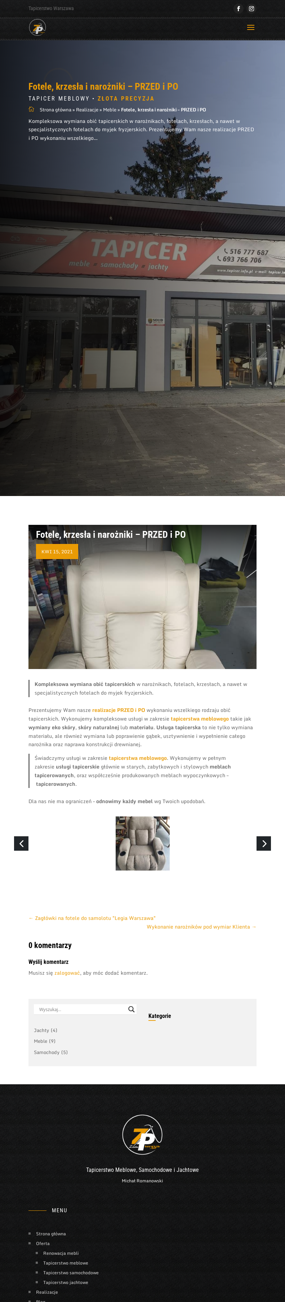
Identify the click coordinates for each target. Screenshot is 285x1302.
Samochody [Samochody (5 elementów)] (51, 1067)
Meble (109, 124)
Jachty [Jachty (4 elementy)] (45, 1045)
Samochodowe (155, 1184)
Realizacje (87, 124)
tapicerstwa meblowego (200, 733)
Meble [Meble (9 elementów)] (44, 1055)
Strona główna (55, 124)
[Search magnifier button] (131, 1024)
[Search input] (82, 1024)
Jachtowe (188, 1184)
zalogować (67, 987)
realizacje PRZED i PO (118, 724)
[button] (21, 858)
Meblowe (125, 1184)
